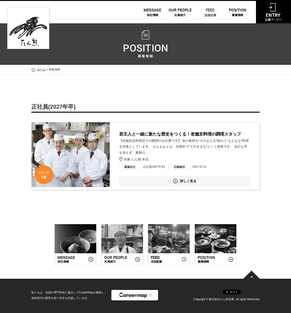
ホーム (41, 69)
